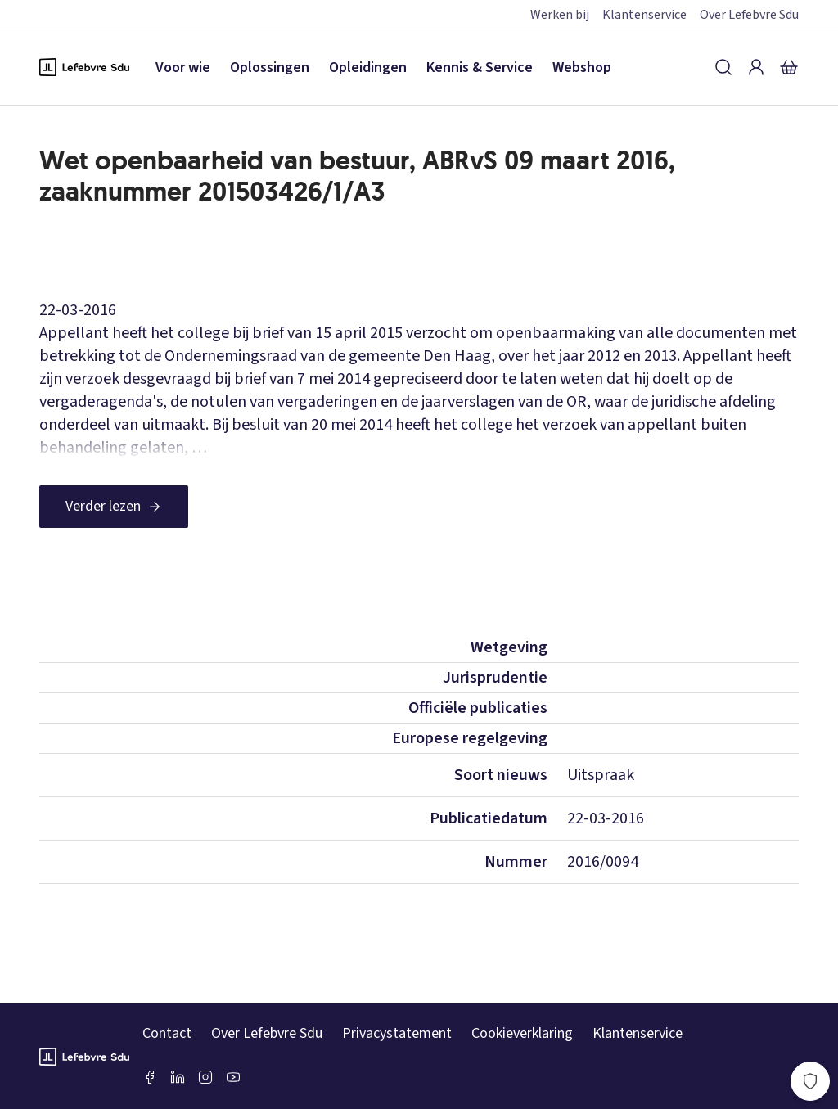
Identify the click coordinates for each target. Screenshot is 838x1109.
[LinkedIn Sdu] (177, 1077)
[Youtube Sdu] (233, 1077)
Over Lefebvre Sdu (749, 15)
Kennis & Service (479, 67)
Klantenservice (644, 15)
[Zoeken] (723, 67)
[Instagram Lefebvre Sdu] (205, 1077)
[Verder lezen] (113, 506)
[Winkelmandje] (789, 67)
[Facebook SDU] (149, 1077)
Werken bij (559, 15)
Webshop (581, 67)
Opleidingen (368, 67)
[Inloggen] (756, 67)
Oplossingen (269, 67)
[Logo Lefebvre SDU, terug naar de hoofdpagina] (84, 67)
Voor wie (182, 67)
